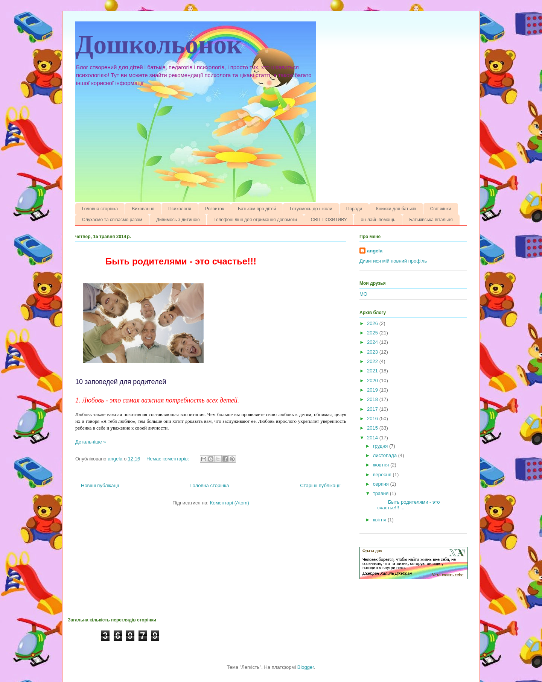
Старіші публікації (320, 485)
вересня (383, 474)
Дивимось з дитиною (177, 219)
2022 (373, 361)
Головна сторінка (100, 208)
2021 (373, 371)
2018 (373, 399)
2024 (373, 342)
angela (374, 251)
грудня (381, 446)
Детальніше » (90, 442)
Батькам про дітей (257, 208)
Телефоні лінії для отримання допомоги (255, 219)
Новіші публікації (100, 485)
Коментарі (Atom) (229, 503)
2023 (373, 352)
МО (363, 294)
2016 (373, 418)
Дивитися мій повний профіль (393, 261)
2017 (373, 409)
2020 (373, 380)
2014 (373, 437)
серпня (381, 484)
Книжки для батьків (396, 208)
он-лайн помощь (378, 219)
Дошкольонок (158, 44)
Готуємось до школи (311, 208)
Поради (354, 208)
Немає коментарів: (168, 459)
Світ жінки (440, 208)
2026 (373, 323)
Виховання (143, 208)
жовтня (381, 465)
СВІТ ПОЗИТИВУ (329, 219)
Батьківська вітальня (430, 219)
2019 (373, 390)
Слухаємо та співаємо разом (112, 219)
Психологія (179, 208)
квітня (380, 520)
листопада (385, 455)
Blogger (305, 667)
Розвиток (214, 208)
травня (381, 493)
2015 (373, 428)
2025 (373, 333)
